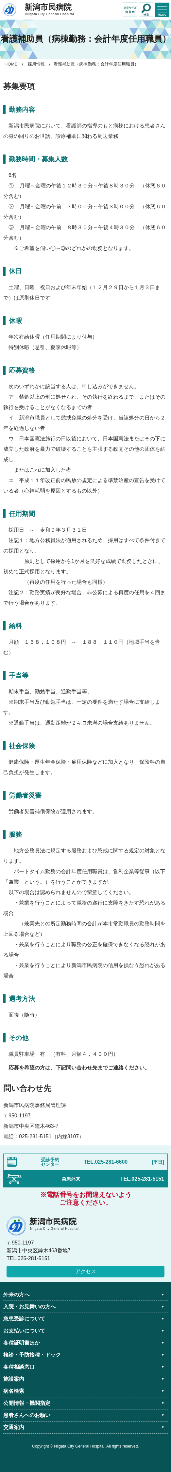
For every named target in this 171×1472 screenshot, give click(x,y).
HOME (11, 64)
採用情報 (36, 64)
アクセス (85, 1271)
